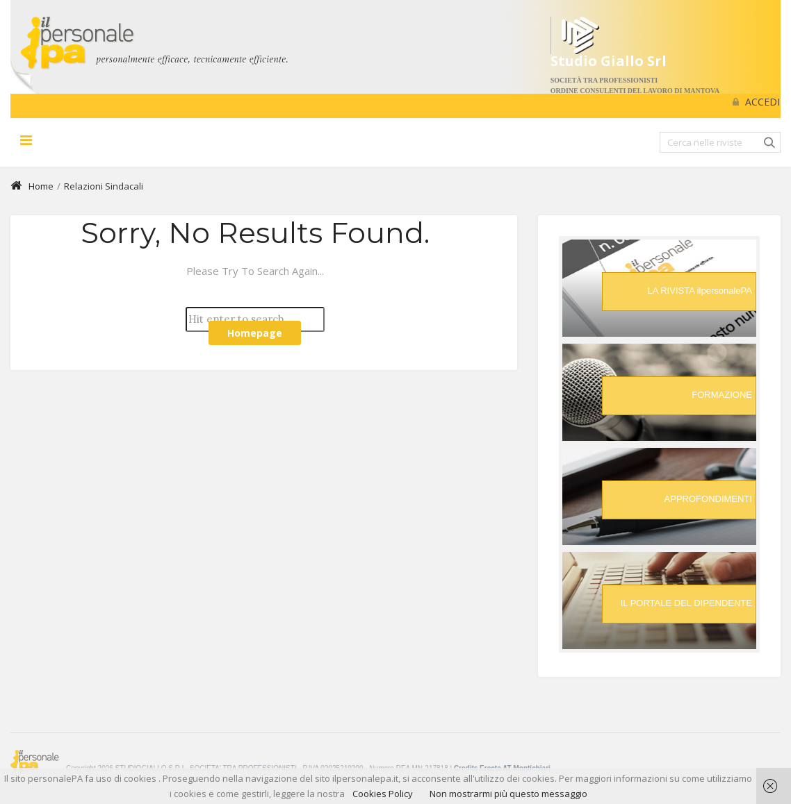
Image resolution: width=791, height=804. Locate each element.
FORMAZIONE (722, 395)
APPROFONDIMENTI (708, 499)
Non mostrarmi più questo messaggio (508, 793)
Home (32, 186)
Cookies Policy (382, 793)
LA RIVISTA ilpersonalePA (699, 290)
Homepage (254, 333)
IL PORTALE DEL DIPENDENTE (686, 603)
